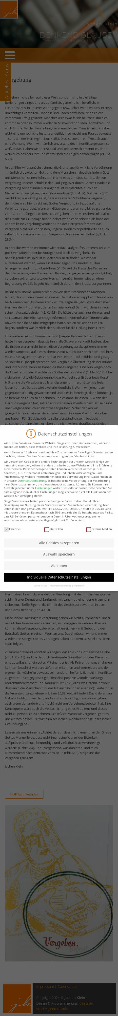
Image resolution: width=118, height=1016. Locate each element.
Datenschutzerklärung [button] (60, 590)
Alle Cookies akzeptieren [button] (59, 547)
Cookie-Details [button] (41, 590)
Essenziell (12, 534)
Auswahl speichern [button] (59, 559)
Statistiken (53, 534)
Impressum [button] (79, 590)
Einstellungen (43, 493)
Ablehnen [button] (59, 570)
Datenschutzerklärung (32, 485)
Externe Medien (99, 534)
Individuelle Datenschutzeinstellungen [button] (59, 581)
